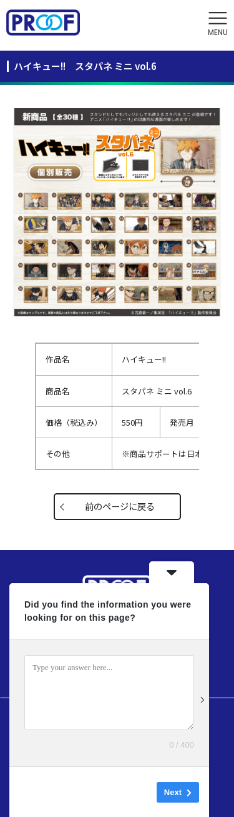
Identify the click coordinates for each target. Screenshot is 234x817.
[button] (218, 24)
